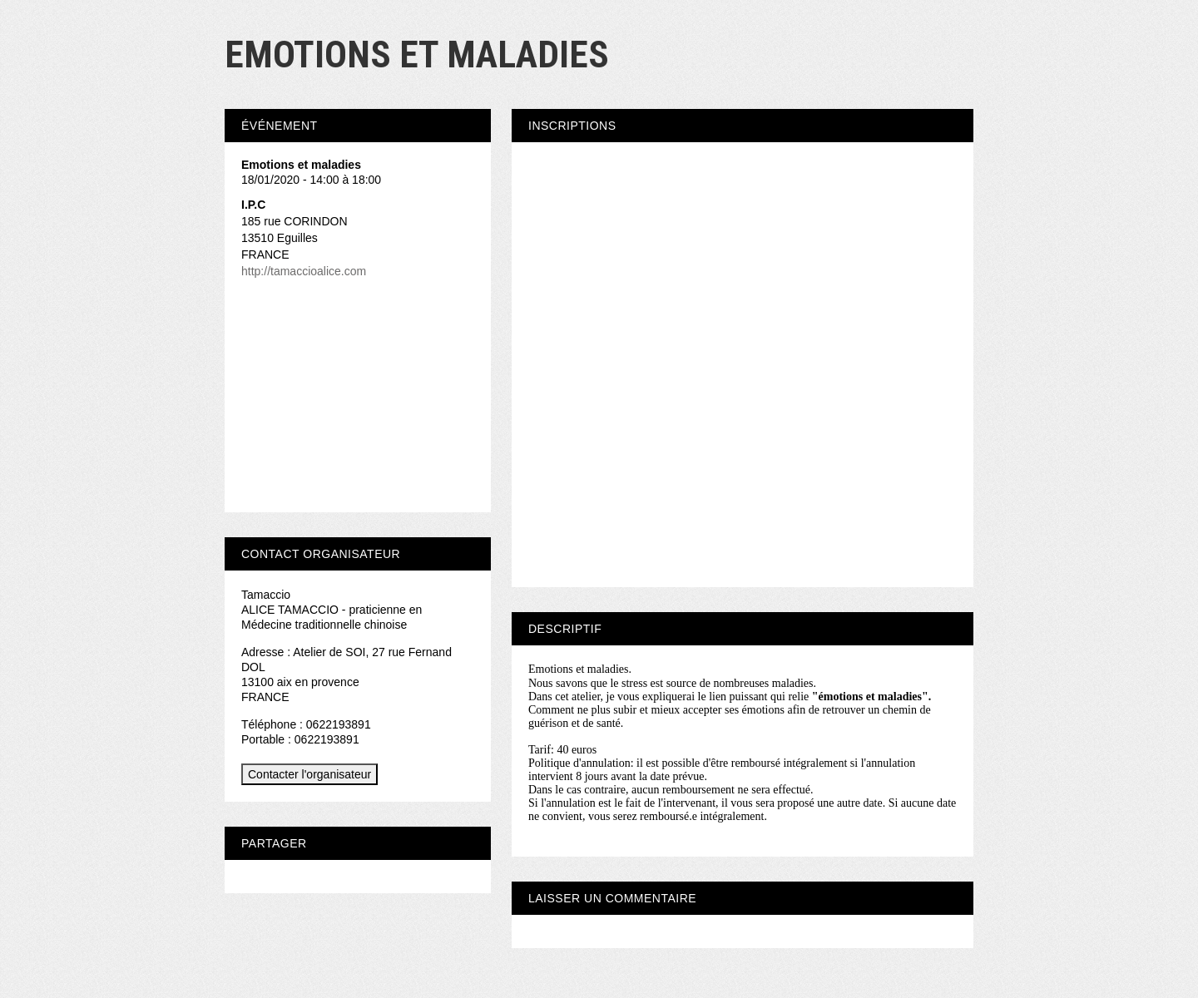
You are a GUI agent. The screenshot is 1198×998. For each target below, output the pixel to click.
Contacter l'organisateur (309, 774)
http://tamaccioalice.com (303, 271)
